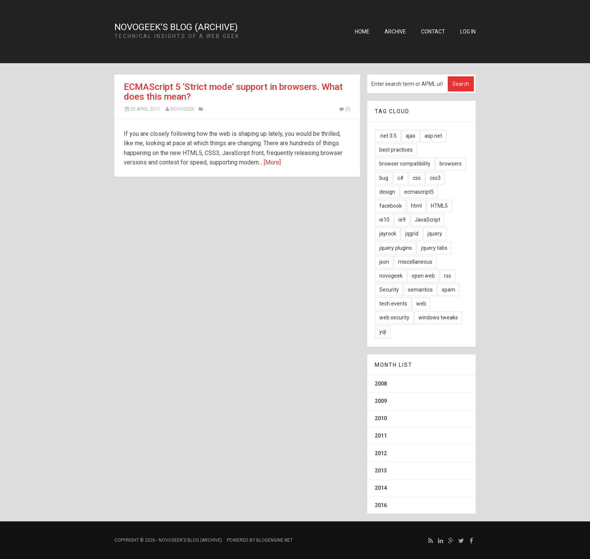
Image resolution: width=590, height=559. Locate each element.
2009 (381, 401)
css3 (435, 178)
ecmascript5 (419, 192)
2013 (381, 471)
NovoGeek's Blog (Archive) (176, 27)
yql (382, 332)
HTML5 (439, 206)
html (416, 206)
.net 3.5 (388, 136)
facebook (390, 206)
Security (389, 290)
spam (448, 290)
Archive (395, 32)
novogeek (391, 276)
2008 (381, 384)
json (384, 262)
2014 (381, 488)
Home (362, 32)
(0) (345, 109)
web (421, 304)
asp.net (433, 136)
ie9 (402, 220)
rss (447, 276)
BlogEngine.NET (274, 540)
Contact (433, 32)
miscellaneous (415, 262)
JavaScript (427, 220)
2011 (381, 436)
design (387, 192)
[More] (272, 162)
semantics (420, 290)
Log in (468, 32)
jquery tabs (434, 248)
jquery (434, 234)
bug (383, 178)
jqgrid (411, 234)
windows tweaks (438, 317)
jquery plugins (395, 248)
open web (423, 276)
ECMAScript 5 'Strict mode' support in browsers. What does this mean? (233, 92)
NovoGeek (182, 109)
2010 (381, 418)
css (417, 178)
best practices (396, 150)
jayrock (387, 234)
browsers (450, 164)
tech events (393, 304)
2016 (381, 505)
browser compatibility (404, 164)
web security (394, 317)
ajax (410, 136)
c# (400, 178)
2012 (381, 453)
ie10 (384, 220)
